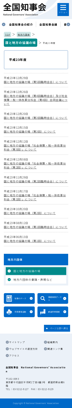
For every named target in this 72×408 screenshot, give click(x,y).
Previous (3, 24)
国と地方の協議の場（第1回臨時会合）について (36, 225)
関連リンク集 (55, 348)
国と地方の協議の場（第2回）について (36, 211)
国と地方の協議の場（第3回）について (36, 129)
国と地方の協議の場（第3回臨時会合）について (36, 116)
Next (68, 24)
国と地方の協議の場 (20, 42)
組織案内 (52, 342)
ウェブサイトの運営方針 (23, 348)
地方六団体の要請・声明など (32, 279)
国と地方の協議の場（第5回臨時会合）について (36, 80)
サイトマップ (17, 342)
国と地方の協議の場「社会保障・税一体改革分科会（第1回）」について (36, 195)
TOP (7, 34)
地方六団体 (24, 34)
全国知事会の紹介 (21, 24)
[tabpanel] (21, 24)
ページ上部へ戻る (59, 328)
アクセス (14, 355)
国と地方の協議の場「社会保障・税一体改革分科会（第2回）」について (36, 163)
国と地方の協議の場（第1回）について (36, 239)
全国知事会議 (48, 24)
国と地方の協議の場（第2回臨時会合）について (36, 179)
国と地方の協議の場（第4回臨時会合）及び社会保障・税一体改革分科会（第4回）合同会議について (36, 98)
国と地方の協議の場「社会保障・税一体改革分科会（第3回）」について (36, 145)
